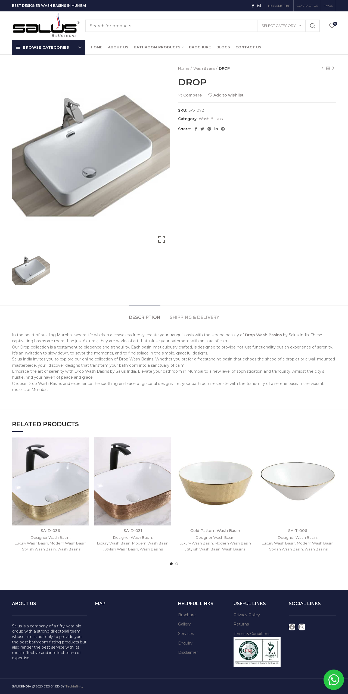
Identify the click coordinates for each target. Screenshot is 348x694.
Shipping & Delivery (194, 317)
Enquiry (185, 643)
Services (186, 633)
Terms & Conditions (252, 633)
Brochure (187, 614)
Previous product (322, 68)
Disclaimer (188, 652)
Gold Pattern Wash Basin (215, 530)
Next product (333, 68)
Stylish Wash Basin (39, 549)
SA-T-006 (297, 530)
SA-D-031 (133, 530)
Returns (241, 624)
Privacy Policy (247, 614)
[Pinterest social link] (209, 128)
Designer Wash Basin (50, 537)
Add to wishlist (228, 95)
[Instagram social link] (259, 5)
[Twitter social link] (202, 128)
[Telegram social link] (222, 128)
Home (183, 68)
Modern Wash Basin (68, 543)
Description (144, 317)
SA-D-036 (50, 530)
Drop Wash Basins (264, 334)
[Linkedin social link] (216, 128)
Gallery (184, 624)
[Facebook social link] (253, 5)
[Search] (202, 26)
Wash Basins (204, 68)
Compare (192, 95)
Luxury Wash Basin (31, 543)
